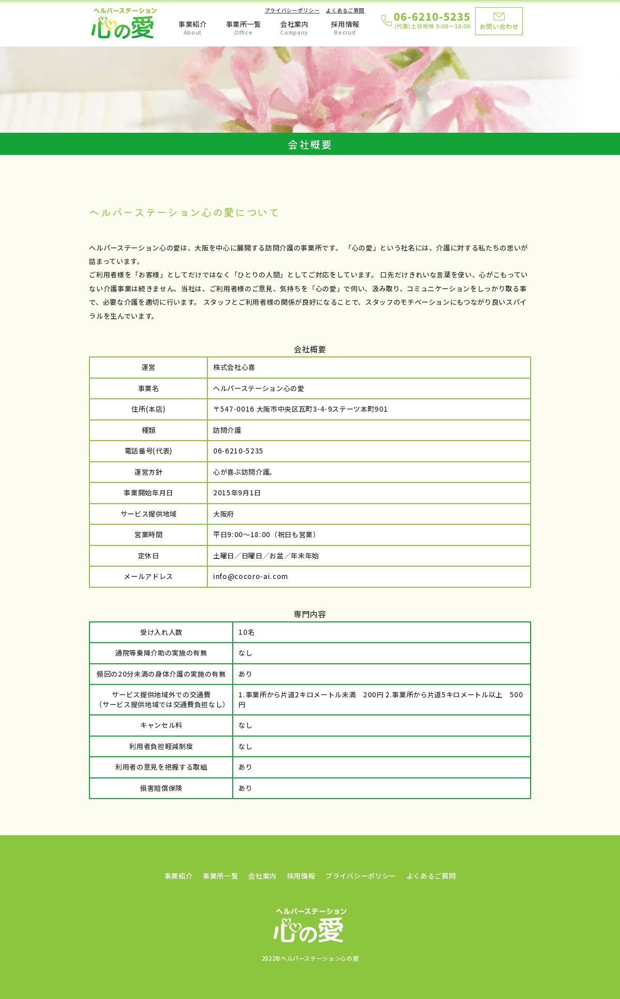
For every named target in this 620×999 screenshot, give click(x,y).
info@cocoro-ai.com (251, 576)
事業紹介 (192, 24)
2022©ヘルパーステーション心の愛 (310, 958)
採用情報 (345, 24)
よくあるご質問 (345, 10)
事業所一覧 (243, 24)
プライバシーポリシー (292, 10)
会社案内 (294, 24)
